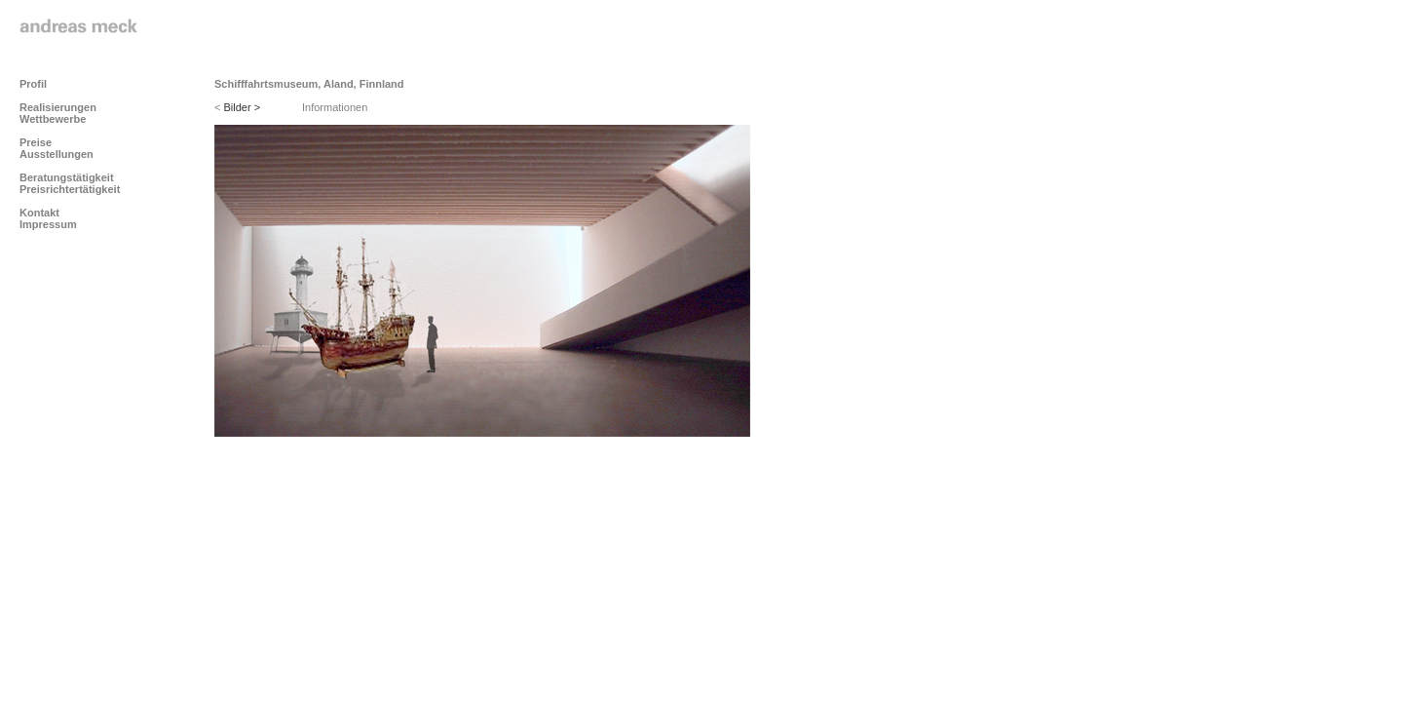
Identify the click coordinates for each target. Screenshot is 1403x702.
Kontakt (39, 212)
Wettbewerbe (52, 119)
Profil (33, 84)
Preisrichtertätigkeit (69, 189)
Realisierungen (57, 107)
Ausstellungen (56, 154)
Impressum (48, 224)
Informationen (334, 107)
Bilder (242, 107)
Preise (35, 142)
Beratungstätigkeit (66, 177)
